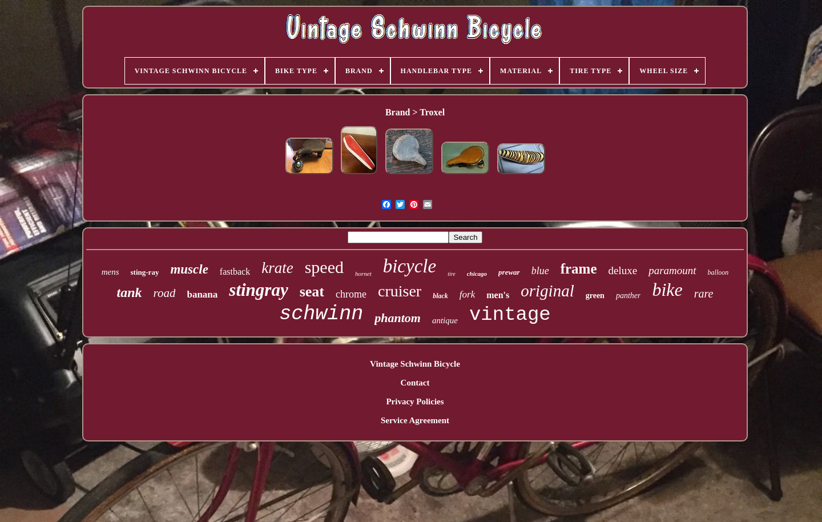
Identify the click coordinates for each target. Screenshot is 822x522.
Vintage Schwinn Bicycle (415, 363)
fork (467, 294)
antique (445, 320)
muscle (189, 269)
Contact (415, 382)
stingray (258, 290)
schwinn (321, 314)
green (595, 295)
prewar (509, 272)
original (547, 291)
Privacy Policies (415, 401)
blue (540, 270)
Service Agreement (415, 420)
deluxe (623, 270)
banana (202, 294)
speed (324, 267)
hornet (363, 273)
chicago (477, 273)
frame (579, 268)
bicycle (409, 266)
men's (497, 295)
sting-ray (145, 272)
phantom (397, 318)
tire (452, 274)
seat (312, 291)
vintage (510, 315)
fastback (235, 271)
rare (704, 293)
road (165, 293)
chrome (351, 294)
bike (667, 289)
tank (129, 292)
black (440, 296)
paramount (672, 270)
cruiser (399, 291)
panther (628, 295)
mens (110, 271)
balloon (718, 272)
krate (277, 267)
